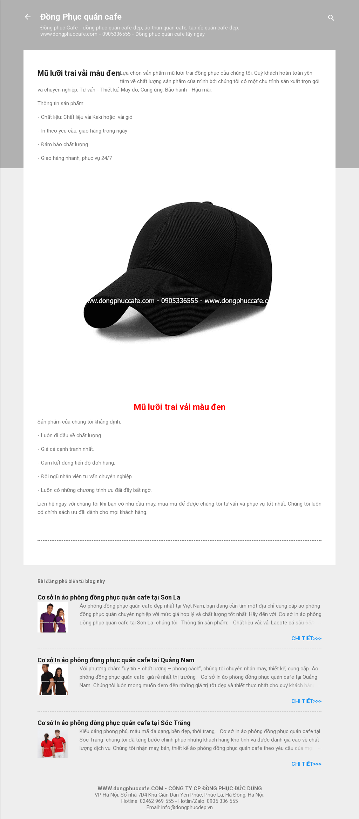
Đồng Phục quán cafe (81, 17)
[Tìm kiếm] (331, 19)
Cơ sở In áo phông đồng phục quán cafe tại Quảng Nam (116, 660)
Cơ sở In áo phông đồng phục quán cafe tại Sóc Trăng (114, 722)
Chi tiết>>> (306, 638)
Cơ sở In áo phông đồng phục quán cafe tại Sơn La (109, 597)
